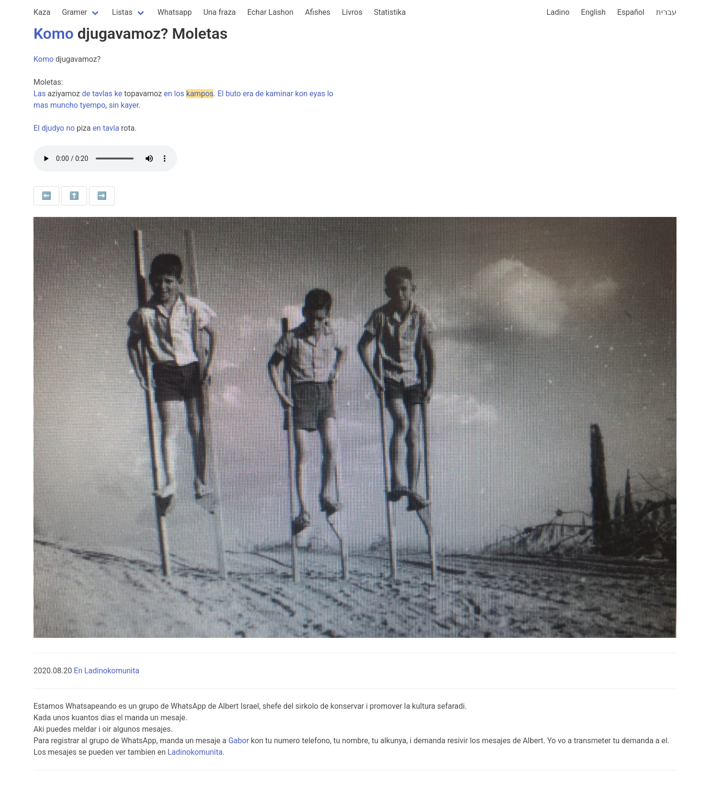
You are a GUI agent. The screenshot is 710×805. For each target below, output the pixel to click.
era (248, 93)
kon (301, 93)
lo (330, 93)
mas (40, 105)
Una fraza (219, 12)
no (70, 128)
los (179, 93)
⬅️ (46, 195)
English (593, 12)
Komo (53, 33)
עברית (666, 12)
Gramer (74, 12)
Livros (352, 12)
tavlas (102, 93)
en (168, 93)
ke (118, 93)
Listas (122, 12)
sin (114, 105)
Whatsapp (174, 12)
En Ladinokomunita (106, 670)
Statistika (390, 12)
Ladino (557, 12)
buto (233, 93)
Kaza (41, 12)
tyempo (92, 105)
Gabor (238, 740)
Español (630, 12)
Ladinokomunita (194, 752)
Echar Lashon (270, 12)
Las (39, 93)
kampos (199, 93)
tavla (111, 128)
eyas (317, 93)
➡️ (102, 195)
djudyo (53, 128)
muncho (64, 105)
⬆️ (74, 195)
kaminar (279, 93)
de (86, 93)
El (220, 93)
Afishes (317, 12)
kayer (129, 105)
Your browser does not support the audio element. (105, 158)
